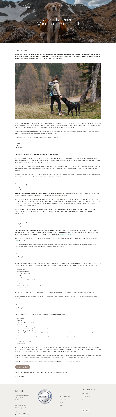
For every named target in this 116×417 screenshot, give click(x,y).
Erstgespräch (22, 367)
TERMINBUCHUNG (65, 396)
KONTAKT (22, 413)
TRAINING (62, 393)
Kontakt (97, 5)
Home (53, 5)
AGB (83, 399)
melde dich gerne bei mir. (67, 234)
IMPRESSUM (85, 393)
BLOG (61, 402)
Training (60, 5)
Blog (90, 5)
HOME (61, 389)
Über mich (83, 5)
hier (18, 240)
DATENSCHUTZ (86, 396)
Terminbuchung (72, 5)
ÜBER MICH (63, 399)
